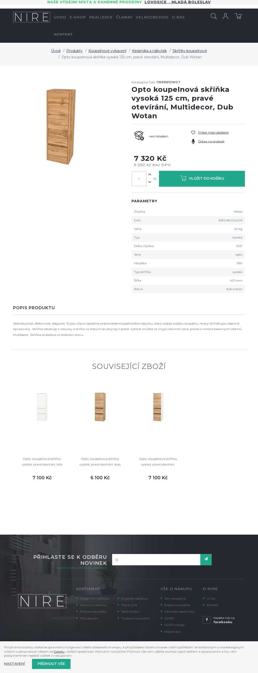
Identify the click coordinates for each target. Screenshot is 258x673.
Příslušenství (89, 618)
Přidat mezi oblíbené (213, 132)
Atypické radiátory (134, 598)
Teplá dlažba (130, 611)
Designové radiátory (94, 598)
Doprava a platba (177, 605)
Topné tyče (129, 605)
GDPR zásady (174, 625)
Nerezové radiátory (93, 605)
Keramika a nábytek (149, 51)
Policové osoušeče (93, 611)
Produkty (74, 51)
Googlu (59, 651)
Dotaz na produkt (211, 141)
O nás (211, 598)
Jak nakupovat (175, 598)
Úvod (55, 51)
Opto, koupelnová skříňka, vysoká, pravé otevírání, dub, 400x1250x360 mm (100, 462)
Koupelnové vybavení (107, 51)
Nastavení (14, 663)
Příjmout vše (51, 663)
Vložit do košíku (202, 179)
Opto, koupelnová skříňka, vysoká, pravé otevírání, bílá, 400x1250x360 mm (42, 462)
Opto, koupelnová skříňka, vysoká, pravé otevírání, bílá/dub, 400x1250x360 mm (158, 462)
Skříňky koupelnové (190, 51)
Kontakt (212, 605)
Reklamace (172, 632)
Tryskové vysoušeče (135, 618)
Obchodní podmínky (179, 611)
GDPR (169, 618)
